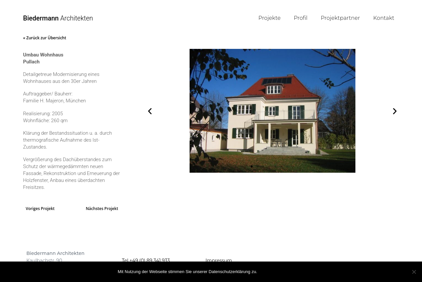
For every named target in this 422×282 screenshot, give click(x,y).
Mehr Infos (289, 271)
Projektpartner (340, 18)
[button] (150, 111)
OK (266, 271)
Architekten (58, 18)
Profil (301, 18)
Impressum (218, 261)
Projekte (269, 18)
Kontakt (383, 18)
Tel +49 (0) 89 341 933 (146, 261)
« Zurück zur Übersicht (44, 38)
